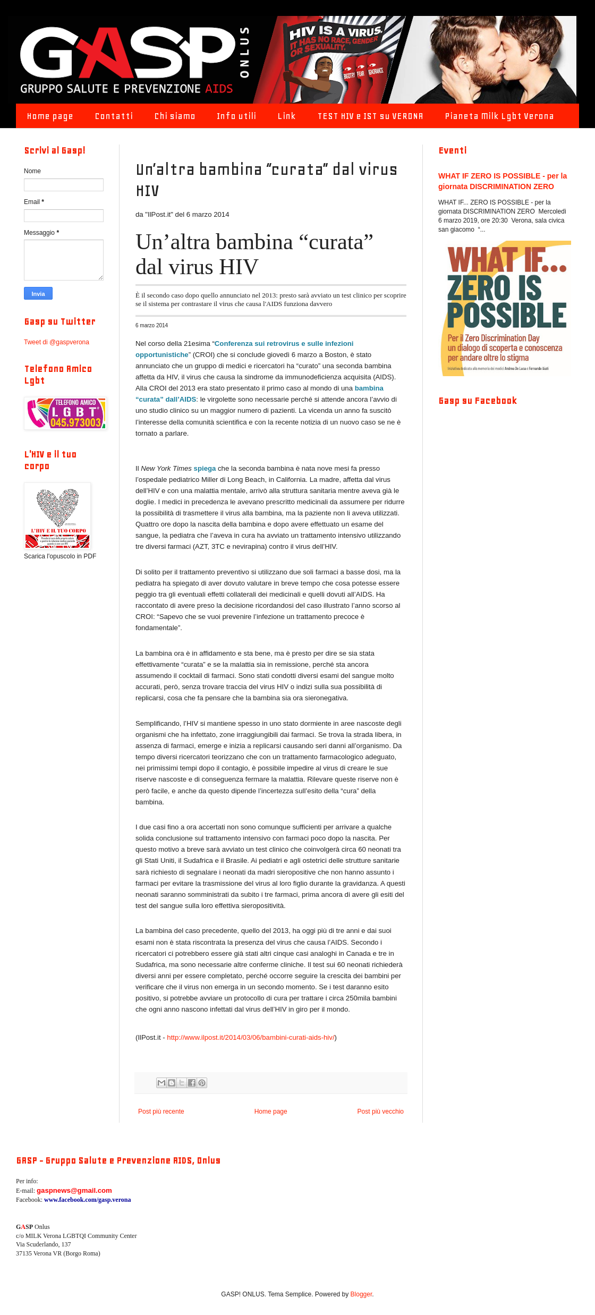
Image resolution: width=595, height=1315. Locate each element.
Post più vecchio (381, 1111)
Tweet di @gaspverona (56, 342)
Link (286, 116)
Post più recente (161, 1111)
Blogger (361, 1294)
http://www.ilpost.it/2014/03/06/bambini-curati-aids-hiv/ (250, 1037)
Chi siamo (175, 116)
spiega (205, 468)
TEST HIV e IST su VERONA (370, 116)
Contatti (114, 116)
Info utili (236, 116)
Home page (50, 116)
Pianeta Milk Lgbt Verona (499, 116)
